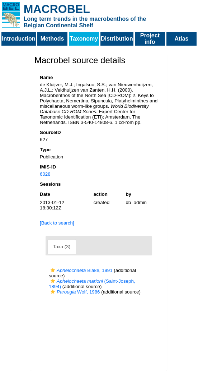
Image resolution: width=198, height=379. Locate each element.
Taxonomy (84, 39)
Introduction (18, 39)
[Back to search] (57, 223)
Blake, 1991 (81, 270)
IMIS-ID (48, 167)
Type (45, 149)
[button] (53, 270)
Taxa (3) (61, 246)
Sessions (50, 184)
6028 (45, 174)
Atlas (181, 39)
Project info (150, 38)
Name (46, 77)
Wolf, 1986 (74, 292)
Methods (52, 39)
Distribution (117, 39)
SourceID (50, 132)
